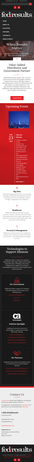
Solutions (6, 28)
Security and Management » (17, 295)
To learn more (5, 400)
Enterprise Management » (17, 334)
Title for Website (19, 136)
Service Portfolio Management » (17, 343)
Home (5, 21)
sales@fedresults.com (12, 1)
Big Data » (17, 297)
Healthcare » (17, 300)
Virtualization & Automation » (17, 337)
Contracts (6, 35)
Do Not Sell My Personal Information (19, 457)
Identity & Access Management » (17, 340)
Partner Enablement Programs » (17, 374)
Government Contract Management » (17, 371)
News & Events (8, 39)
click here (25, 405)
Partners (6, 32)
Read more (20, 181)
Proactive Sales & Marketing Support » (17, 368)
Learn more (17, 98)
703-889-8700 (23, 1)
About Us (6, 24)
